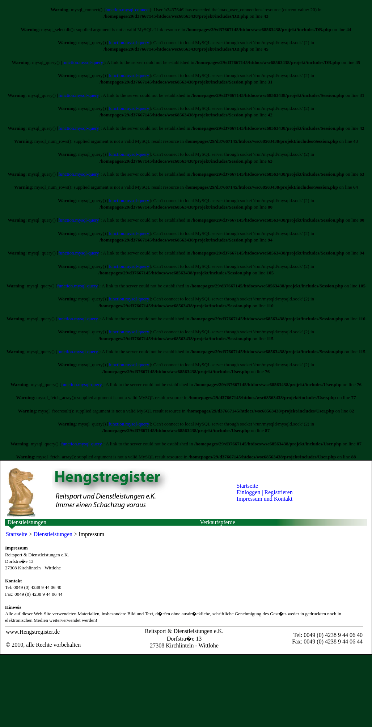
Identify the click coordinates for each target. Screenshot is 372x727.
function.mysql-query (129, 42)
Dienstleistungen (26, 522)
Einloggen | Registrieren (265, 492)
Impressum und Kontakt (265, 499)
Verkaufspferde (217, 522)
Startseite (247, 486)
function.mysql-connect (127, 9)
